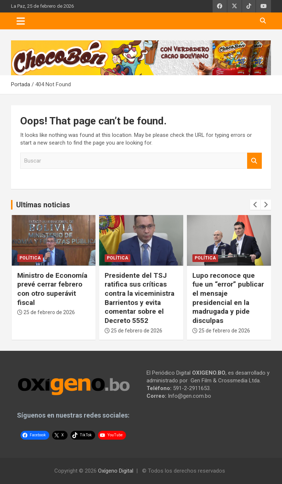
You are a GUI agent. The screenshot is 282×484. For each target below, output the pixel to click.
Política (30, 258)
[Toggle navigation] (20, 20)
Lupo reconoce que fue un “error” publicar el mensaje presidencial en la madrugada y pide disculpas (228, 298)
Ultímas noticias (43, 204)
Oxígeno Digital (115, 470)
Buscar (254, 161)
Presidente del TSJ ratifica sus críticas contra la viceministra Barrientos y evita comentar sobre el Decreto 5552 (139, 298)
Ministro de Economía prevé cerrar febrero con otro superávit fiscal (52, 289)
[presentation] (255, 205)
